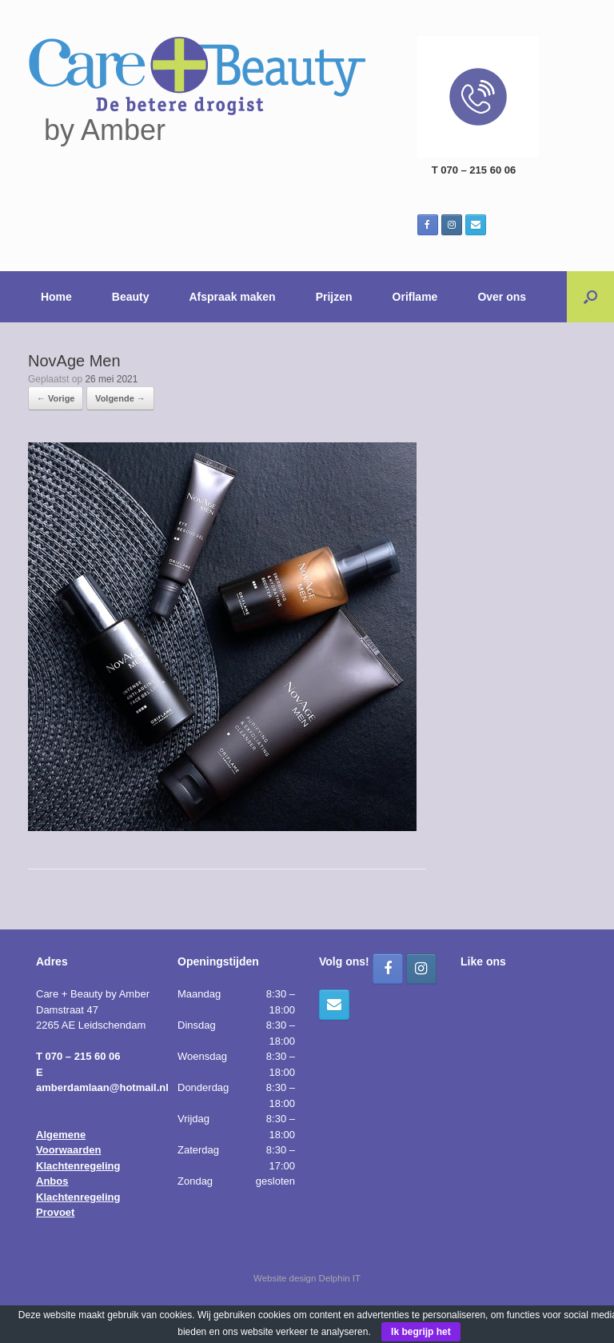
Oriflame (415, 296)
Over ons (501, 296)
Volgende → (120, 398)
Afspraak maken (232, 296)
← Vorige (55, 398)
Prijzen (334, 296)
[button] (590, 296)
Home (56, 296)
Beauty (131, 296)
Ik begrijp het (421, 1331)
